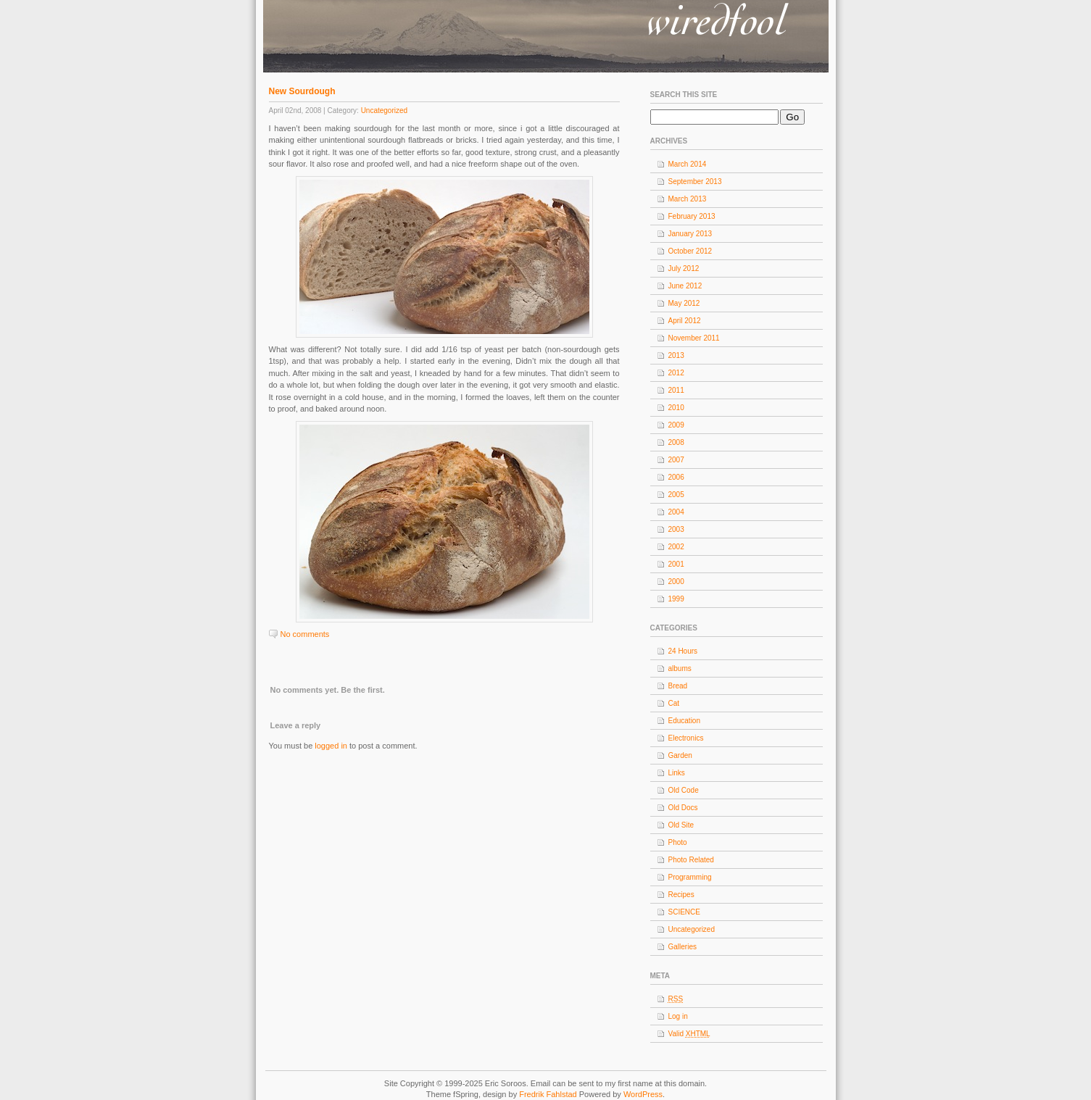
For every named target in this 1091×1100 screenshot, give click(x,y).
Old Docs (683, 808)
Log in (678, 1016)
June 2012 (685, 286)
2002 (676, 547)
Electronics (686, 738)
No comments (305, 634)
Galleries (682, 947)
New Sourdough (302, 91)
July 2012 (684, 268)
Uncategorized (384, 110)
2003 (676, 529)
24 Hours (683, 651)
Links (676, 773)
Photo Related (691, 860)
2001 (676, 564)
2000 (676, 582)
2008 (676, 442)
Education (684, 721)
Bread (678, 686)
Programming (690, 877)
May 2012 (684, 303)
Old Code (683, 790)
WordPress (643, 1094)
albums (680, 668)
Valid (689, 1034)
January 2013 (690, 234)
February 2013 (691, 216)
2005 (676, 495)
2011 (676, 390)
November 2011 (694, 338)
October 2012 (690, 251)
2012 (676, 373)
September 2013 (695, 182)
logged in (331, 745)
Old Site (681, 825)
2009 (676, 425)
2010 (676, 408)
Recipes (681, 895)
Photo (677, 842)
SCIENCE (684, 912)
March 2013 (687, 199)
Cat (674, 703)
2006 (676, 477)
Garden (680, 755)
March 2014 (687, 164)
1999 (676, 599)
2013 (676, 355)
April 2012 (684, 321)
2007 (676, 460)
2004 (676, 512)
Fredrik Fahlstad (549, 1094)
